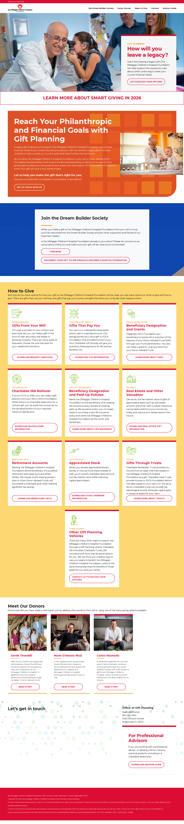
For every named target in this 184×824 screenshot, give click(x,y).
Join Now (55, 251)
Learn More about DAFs (149, 357)
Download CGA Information (92, 357)
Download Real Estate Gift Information (145, 427)
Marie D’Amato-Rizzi (68, 659)
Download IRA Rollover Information (29, 427)
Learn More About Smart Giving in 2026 (92, 97)
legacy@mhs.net (131, 715)
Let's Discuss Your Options (146, 81)
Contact (155, 8)
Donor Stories (124, 8)
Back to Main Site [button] (16, 2)
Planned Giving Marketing (69, 803)
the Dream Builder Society (101, 8)
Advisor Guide (169, 8)
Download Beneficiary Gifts (35, 498)
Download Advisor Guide (146, 768)
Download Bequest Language (35, 357)
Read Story (29, 691)
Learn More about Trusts (149, 498)
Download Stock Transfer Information (88, 497)
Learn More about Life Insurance (92, 429)
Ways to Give (141, 8)
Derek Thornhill (21, 659)
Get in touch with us (29, 187)
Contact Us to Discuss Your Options (88, 578)
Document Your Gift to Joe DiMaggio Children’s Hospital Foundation (85, 261)
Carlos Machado (108, 659)
